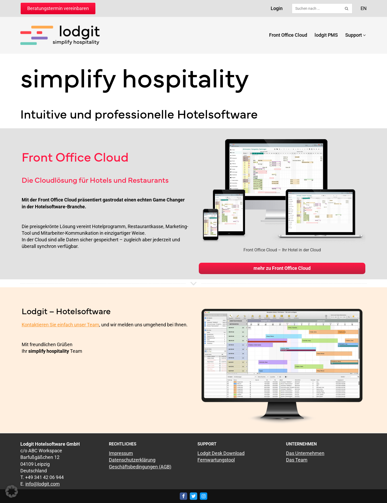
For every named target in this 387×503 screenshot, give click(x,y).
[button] (364, 35)
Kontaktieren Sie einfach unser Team (60, 324)
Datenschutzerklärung (132, 460)
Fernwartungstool (216, 460)
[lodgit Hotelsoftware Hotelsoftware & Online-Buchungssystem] (60, 35)
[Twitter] (193, 496)
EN (364, 8)
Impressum (121, 453)
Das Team (296, 460)
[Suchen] (316, 8)
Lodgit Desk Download (221, 453)
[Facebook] (183, 496)
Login (277, 8)
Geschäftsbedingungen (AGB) (140, 466)
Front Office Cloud (288, 35)
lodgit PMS (326, 35)
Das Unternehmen (305, 453)
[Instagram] (203, 496)
